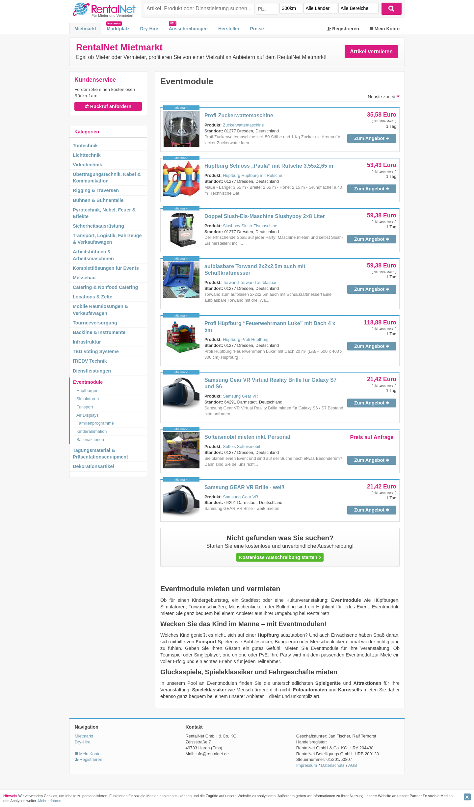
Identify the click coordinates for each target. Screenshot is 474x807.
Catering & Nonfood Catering (105, 287)
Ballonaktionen (90, 439)
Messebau (84, 277)
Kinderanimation (91, 431)
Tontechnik (85, 145)
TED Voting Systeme (96, 351)
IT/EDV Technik (90, 361)
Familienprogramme (95, 423)
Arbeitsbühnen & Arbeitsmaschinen (93, 255)
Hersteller (229, 28)
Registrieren (343, 28)
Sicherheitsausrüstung (98, 226)
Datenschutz (332, 765)
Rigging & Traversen (96, 190)
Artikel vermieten (371, 51)
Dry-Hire (149, 28)
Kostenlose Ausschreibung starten (280, 557)
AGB (352, 765)
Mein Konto (385, 28)
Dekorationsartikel (93, 466)
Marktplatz (118, 28)
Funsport (84, 406)
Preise (257, 28)
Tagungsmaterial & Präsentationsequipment (100, 453)
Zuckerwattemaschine (243, 125)
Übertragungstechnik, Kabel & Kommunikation (107, 177)
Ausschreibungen (188, 28)
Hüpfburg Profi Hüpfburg (246, 339)
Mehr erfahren (49, 801)
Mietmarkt (85, 28)
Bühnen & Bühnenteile (98, 200)
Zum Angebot (371, 138)
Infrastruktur (87, 342)
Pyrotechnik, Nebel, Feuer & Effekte (104, 213)
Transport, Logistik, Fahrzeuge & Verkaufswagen (107, 239)
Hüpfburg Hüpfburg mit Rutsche (252, 175)
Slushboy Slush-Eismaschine (250, 225)
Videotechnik (87, 164)
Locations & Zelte (92, 296)
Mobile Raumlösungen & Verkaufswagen (100, 310)
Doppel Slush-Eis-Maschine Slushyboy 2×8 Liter (264, 216)
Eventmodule (88, 382)
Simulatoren (87, 398)
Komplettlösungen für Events (106, 268)
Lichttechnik (87, 155)
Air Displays (87, 415)
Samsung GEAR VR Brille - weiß (244, 487)
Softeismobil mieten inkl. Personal (247, 437)
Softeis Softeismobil (241, 446)
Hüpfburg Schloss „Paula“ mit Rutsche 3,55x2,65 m (268, 166)
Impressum (306, 765)
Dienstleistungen (92, 371)
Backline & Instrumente (99, 332)
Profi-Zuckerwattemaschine (238, 115)
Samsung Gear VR (240, 396)
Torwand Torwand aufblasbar (249, 282)
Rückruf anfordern (108, 106)
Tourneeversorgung (95, 322)
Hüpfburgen (87, 390)
